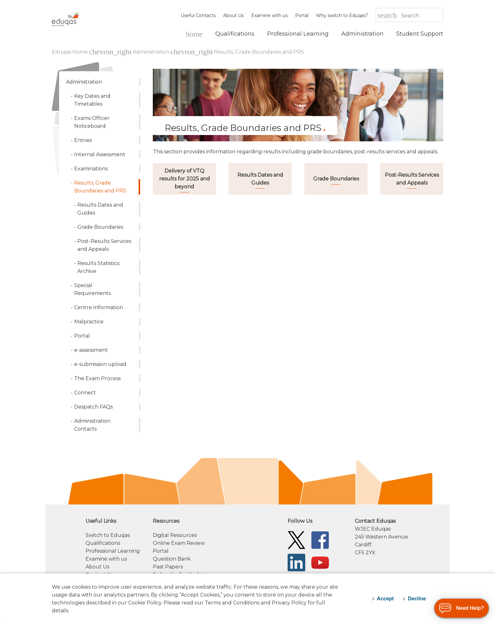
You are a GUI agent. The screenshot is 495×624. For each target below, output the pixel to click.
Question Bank (172, 559)
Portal (301, 15)
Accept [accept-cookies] (385, 598)
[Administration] (362, 33)
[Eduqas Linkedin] (296, 562)
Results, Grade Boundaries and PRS (259, 52)
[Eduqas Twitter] (296, 540)
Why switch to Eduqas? (342, 15)
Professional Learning (113, 551)
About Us (233, 15)
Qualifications (103, 543)
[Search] (422, 15)
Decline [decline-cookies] (417, 598)
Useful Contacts (198, 15)
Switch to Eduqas (108, 535)
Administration (151, 52)
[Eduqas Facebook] (320, 540)
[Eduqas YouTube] (320, 562)
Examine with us (269, 15)
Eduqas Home (70, 52)
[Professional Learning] (298, 33)
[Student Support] (419, 33)
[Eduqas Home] (194, 33)
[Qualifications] (234, 33)
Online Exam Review (179, 543)
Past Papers (168, 567)
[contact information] (399, 536)
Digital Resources (175, 535)
